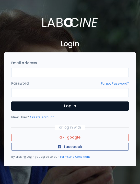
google (70, 137)
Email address (24, 63)
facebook (70, 146)
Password (20, 83)
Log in (70, 106)
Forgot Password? (115, 83)
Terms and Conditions (75, 156)
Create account (42, 117)
